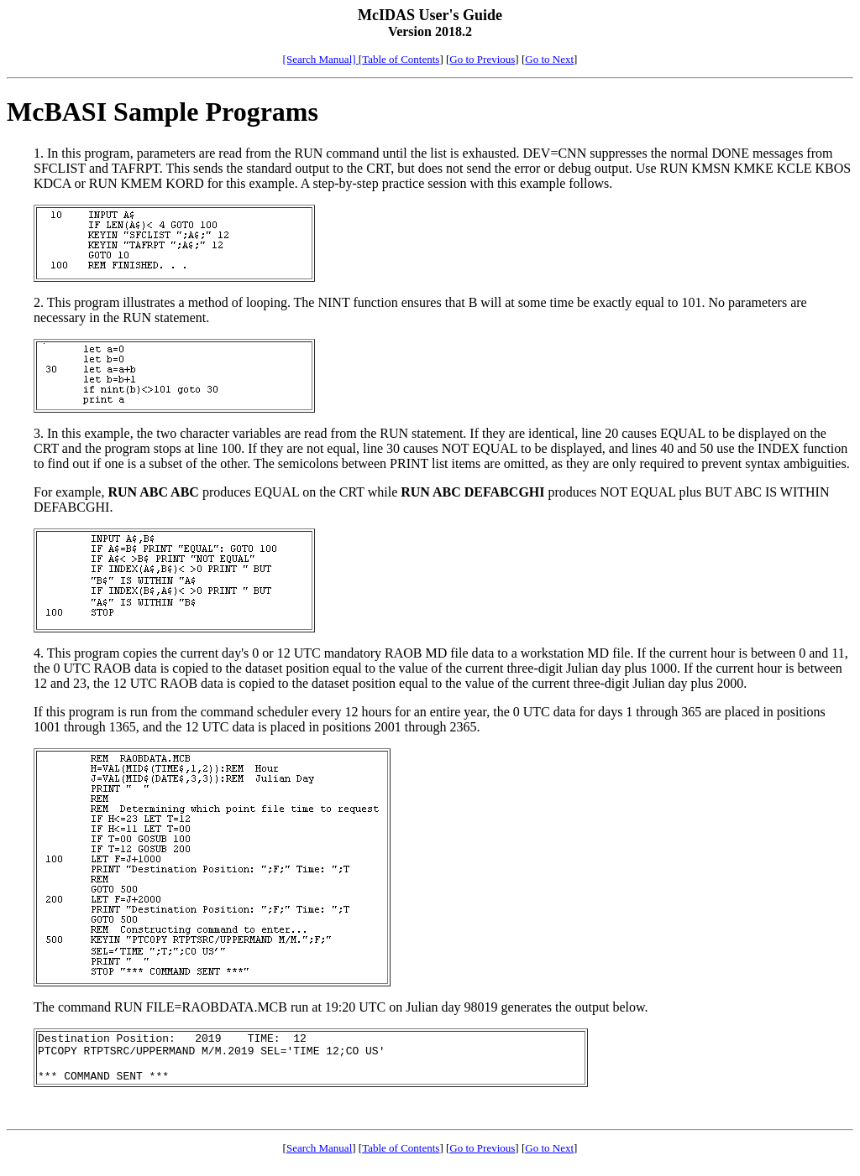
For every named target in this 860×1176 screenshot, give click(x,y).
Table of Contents (400, 59)
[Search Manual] (321, 59)
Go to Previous (482, 59)
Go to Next (549, 59)
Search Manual (319, 1158)
